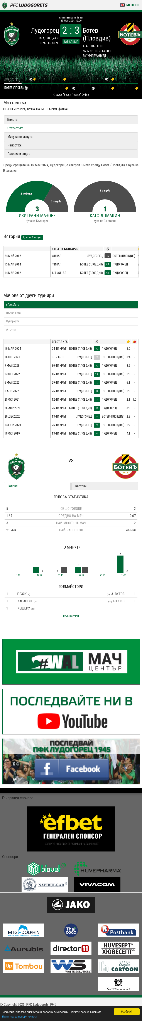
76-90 (123, 575)
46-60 (81, 575)
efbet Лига (12, 304)
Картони (80, 486)
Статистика (15, 128)
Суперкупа (13, 321)
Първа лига (13, 313)
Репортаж (14, 145)
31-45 (60, 575)
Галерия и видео (18, 154)
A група (11, 329)
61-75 (102, 575)
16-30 (39, 575)
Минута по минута (19, 137)
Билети (12, 120)
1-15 (18, 575)
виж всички (71, 615)
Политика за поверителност (19, 1016)
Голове (13, 486)
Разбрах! (126, 1011)
